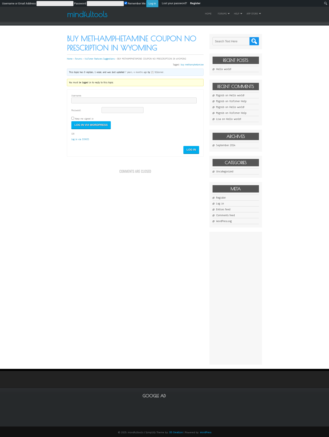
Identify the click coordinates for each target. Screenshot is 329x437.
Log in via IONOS (80, 139)
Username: (76, 95)
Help (236, 13)
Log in (220, 203)
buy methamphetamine (192, 64)
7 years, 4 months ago (136, 72)
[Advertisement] (244, 298)
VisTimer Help (238, 101)
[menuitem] (80, 3)
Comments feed (225, 215)
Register (221, 198)
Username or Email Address (19, 3)
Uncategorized (224, 171)
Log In (191, 149)
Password (80, 3)
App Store (252, 13)
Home (208, 13)
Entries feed (223, 209)
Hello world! (223, 69)
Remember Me (135, 3)
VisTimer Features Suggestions (100, 58)
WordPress (205, 432)
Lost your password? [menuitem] (174, 3)
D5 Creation (176, 432)
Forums (222, 13)
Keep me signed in (84, 118)
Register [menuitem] (195, 3)
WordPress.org (224, 221)
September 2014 (225, 145)
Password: (76, 110)
